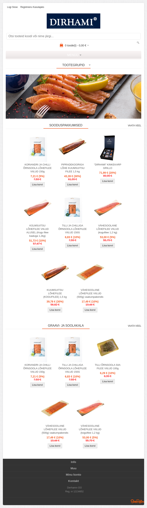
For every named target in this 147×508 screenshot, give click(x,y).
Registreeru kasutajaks (32, 7)
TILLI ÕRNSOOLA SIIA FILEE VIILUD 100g (107, 366)
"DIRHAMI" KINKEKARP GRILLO (107, 166)
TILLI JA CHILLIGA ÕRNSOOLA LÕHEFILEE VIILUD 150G (72, 229)
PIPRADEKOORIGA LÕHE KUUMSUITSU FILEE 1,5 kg (73, 168)
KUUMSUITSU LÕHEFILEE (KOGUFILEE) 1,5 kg (55, 293)
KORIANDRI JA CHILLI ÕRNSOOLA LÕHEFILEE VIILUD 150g (37, 168)
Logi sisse (12, 7)
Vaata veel (134, 125)
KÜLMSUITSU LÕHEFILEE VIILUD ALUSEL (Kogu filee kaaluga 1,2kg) (37, 230)
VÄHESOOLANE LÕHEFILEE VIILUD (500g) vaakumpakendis (90, 293)
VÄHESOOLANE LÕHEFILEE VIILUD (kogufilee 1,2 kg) (107, 229)
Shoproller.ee (137, 501)
